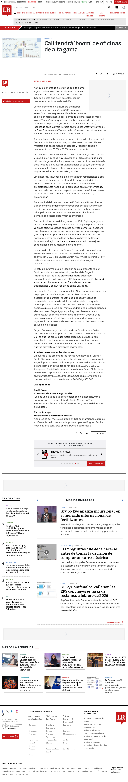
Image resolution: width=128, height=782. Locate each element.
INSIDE (122, 13)
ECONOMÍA (30, 13)
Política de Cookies (92, 742)
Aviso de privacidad (92, 730)
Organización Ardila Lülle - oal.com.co (117, 770)
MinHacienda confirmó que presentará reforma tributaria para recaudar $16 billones (18, 586)
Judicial (65, 677)
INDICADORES (114, 13)
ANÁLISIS (81, 13)
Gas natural (71, 20)
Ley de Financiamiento (105, 20)
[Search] (109, 7)
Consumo (32, 725)
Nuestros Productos (92, 724)
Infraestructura (51, 740)
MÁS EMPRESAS (113, 622)
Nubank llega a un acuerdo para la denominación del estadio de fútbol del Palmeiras (16, 604)
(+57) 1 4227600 (9, 728)
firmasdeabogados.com (72, 768)
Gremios (82, 20)
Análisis (66, 716)
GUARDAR (118, 74)
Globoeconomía (69, 734)
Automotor (11, 562)
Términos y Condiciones (94, 733)
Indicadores (33, 740)
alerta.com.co (7, 774)
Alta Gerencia (51, 716)
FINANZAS (21, 13)
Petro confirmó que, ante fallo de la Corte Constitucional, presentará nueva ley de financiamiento (18, 550)
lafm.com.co (102, 771)
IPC (50, 20)
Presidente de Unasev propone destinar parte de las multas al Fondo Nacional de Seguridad (30, 663)
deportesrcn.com (23, 774)
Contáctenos (89, 727)
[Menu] (15, 12)
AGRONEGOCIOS (71, 13)
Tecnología (24, 677)
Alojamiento (59, 20)
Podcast (31, 749)
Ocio (65, 743)
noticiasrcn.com (87, 771)
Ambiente (9, 523)
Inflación (43, 20)
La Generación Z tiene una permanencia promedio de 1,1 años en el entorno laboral (115, 686)
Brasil (8, 597)
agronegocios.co (30, 768)
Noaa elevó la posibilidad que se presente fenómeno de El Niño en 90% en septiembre (17, 531)
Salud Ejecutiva (69, 749)
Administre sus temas (13, 101)
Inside (65, 740)
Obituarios (50, 743)
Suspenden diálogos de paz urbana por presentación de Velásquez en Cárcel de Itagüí (72, 685)
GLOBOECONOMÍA (57, 13)
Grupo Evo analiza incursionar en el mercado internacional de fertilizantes (90, 515)
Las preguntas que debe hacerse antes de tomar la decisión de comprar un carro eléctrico (18, 569)
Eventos (66, 731)
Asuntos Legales (35, 719)
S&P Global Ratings (23, 23)
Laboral (108, 677)
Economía (67, 725)
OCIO (47, 13)
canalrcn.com (59, 771)
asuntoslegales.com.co (11, 768)
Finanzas (32, 734)
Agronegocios (34, 716)
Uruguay (23, 654)
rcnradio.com (73, 771)
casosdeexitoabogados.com (13, 771)
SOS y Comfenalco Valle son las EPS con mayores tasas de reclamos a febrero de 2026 (88, 591)
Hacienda (9, 542)
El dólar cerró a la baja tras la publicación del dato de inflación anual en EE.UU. (17, 512)
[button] (37, 454)
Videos (48, 755)
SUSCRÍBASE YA (96, 464)
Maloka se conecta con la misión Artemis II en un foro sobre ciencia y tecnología (30, 685)
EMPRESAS (40, 13)
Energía (65, 654)
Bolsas (9, 506)
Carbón (91, 20)
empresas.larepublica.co (50, 768)
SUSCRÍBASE (121, 2)
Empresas (32, 731)
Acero (36, 23)
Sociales (31, 755)
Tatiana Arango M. (42, 81)
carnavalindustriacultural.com (40, 771)
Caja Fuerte (50, 719)
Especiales (50, 731)
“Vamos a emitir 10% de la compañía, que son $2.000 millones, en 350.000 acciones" (115, 661)
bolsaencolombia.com (93, 768)
